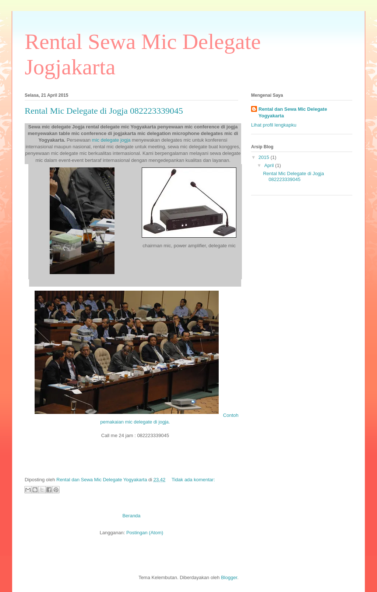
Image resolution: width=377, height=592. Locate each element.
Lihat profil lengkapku (273, 125)
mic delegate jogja (112, 140)
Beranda (131, 515)
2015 (264, 157)
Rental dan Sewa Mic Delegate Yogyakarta (292, 112)
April (269, 165)
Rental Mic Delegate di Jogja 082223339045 (104, 111)
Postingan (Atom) (144, 532)
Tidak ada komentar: (193, 479)
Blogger (229, 577)
